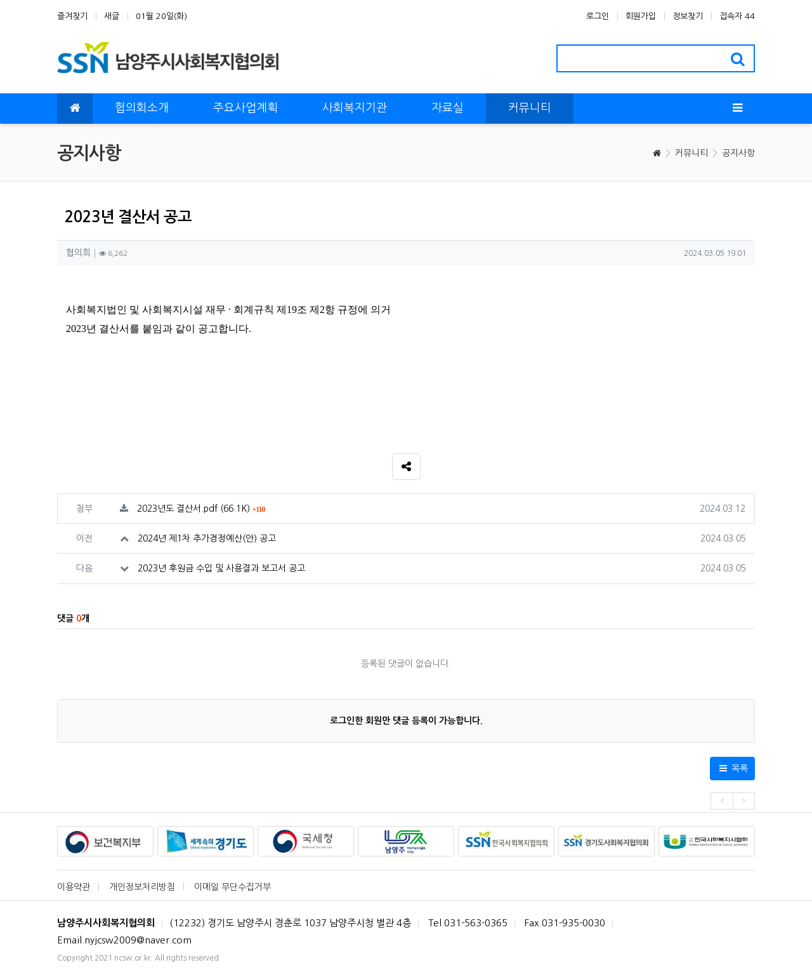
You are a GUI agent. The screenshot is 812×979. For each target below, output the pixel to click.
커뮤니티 (691, 153)
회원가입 (640, 16)
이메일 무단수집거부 (232, 886)
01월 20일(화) (161, 16)
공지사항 (738, 153)
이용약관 (73, 886)
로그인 (597, 16)
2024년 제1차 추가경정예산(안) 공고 (207, 538)
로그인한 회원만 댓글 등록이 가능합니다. (406, 720)
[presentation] (721, 800)
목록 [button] (732, 768)
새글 (111, 16)
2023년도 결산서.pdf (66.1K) (201, 508)
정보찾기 (687, 16)
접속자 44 (737, 16)
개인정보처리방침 (142, 886)
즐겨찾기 (72, 16)
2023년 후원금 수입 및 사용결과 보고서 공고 (221, 568)
